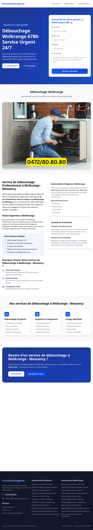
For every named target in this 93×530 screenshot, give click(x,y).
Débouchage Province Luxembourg (73, 502)
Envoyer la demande (69, 71)
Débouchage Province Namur (71, 505)
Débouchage (69, 4)
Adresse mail (56, 36)
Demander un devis (36, 374)
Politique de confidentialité (82, 526)
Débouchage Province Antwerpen (73, 484)
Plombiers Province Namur (41, 505)
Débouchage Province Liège (71, 496)
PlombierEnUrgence (13, 3)
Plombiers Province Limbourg (42, 499)
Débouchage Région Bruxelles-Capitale (75, 487)
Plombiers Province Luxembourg (43, 502)
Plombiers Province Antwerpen (42, 484)
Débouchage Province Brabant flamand (75, 511)
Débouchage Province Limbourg (72, 499)
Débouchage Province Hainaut (72, 490)
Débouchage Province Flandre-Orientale (75, 508)
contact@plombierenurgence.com (15, 498)
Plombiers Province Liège (40, 496)
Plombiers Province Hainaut (41, 490)
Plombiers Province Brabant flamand (44, 511)
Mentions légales (67, 526)
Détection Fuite (84, 4)
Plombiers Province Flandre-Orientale (45, 508)
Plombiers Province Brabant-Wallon (44, 493)
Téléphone (55, 44)
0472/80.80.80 (10, 66)
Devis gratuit (29, 66)
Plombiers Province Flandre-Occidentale (46, 514)
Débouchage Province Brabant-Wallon (74, 493)
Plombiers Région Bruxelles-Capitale (44, 487)
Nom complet (56, 27)
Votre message (56, 53)
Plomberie (56, 4)
